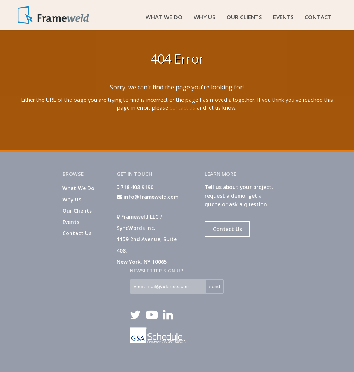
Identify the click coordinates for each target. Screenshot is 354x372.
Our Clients (77, 210)
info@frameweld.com (147, 196)
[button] (214, 286)
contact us (182, 107)
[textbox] (167, 286)
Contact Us (76, 233)
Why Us (71, 199)
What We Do (78, 188)
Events (70, 221)
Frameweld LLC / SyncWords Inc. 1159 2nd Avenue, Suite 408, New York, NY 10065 (147, 239)
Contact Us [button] (227, 229)
